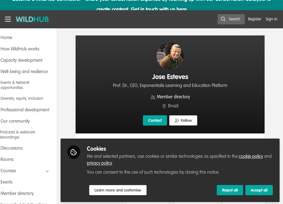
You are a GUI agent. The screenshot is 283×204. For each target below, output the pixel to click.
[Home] (29, 19)
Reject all (230, 189)
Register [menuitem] (254, 19)
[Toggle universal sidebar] (8, 19)
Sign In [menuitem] (271, 19)
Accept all (259, 189)
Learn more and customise (133, 189)
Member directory (181, 97)
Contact (162, 121)
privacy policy (135, 162)
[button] (191, 120)
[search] (231, 19)
